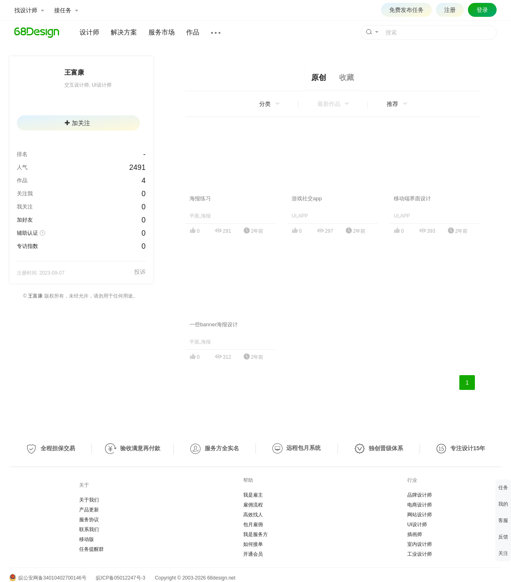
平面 (194, 216)
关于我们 (89, 500)
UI (294, 216)
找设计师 (29, 10)
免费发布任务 (406, 10)
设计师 (89, 32)
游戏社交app (307, 198)
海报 (206, 216)
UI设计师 (417, 524)
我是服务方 (255, 534)
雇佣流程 (253, 505)
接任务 (66, 10)
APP (303, 216)
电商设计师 (419, 505)
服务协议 (89, 519)
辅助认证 (27, 233)
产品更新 (89, 510)
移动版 (86, 539)
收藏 (346, 77)
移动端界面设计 (412, 198)
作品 (192, 32)
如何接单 (253, 544)
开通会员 (253, 554)
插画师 (414, 534)
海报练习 (200, 198)
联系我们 (89, 529)
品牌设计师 (419, 495)
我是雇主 (253, 495)
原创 (318, 77)
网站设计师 (419, 515)
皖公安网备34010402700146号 (48, 578)
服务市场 (161, 32)
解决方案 (124, 32)
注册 (450, 10)
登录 (482, 10)
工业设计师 (419, 554)
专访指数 (27, 246)
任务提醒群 (91, 549)
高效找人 (253, 515)
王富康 (35, 296)
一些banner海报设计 (213, 324)
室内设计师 (419, 544)
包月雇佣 (253, 524)
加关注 (77, 122)
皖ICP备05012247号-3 (120, 578)
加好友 (25, 220)
